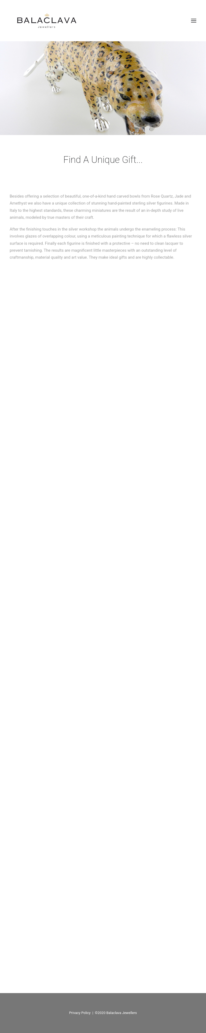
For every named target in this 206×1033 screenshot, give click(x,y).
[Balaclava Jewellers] (46, 20)
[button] (193, 20)
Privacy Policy (80, 1013)
